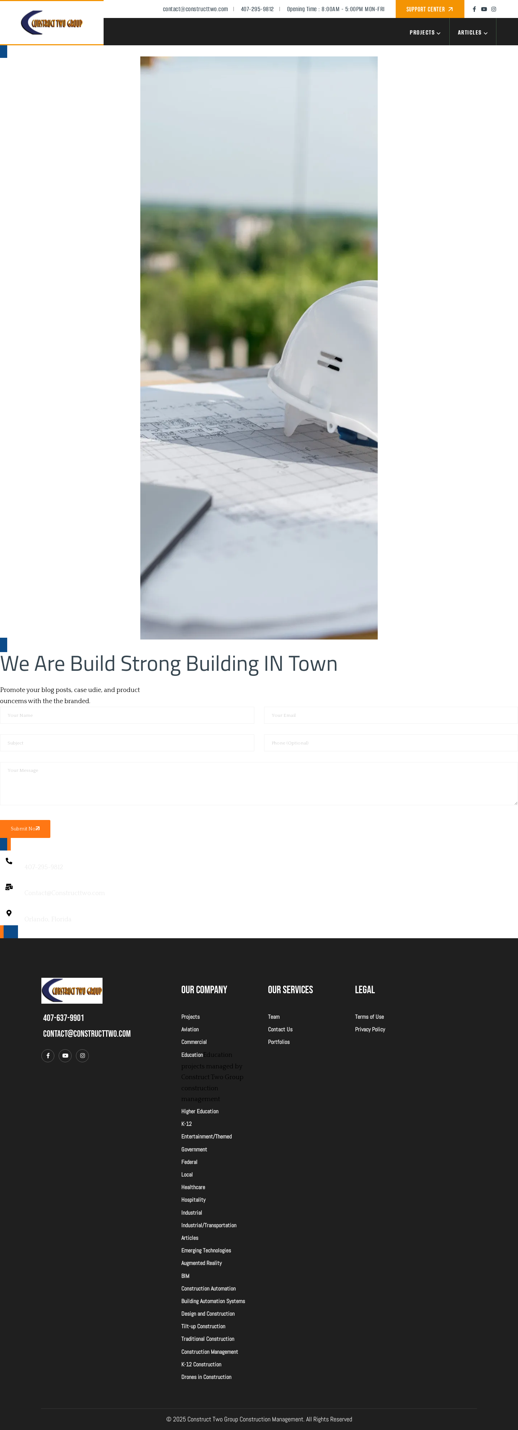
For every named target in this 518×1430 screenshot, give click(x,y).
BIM (185, 1276)
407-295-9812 (43, 867)
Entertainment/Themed (206, 1136)
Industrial (191, 1212)
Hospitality (193, 1200)
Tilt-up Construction (203, 1326)
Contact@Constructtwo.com (64, 893)
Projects (426, 32)
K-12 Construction (201, 1364)
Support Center (426, 9)
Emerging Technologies (206, 1250)
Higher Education (199, 1111)
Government (194, 1149)
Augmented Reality (201, 1263)
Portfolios (279, 1042)
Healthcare (193, 1187)
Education (192, 1055)
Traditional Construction (207, 1339)
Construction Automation (208, 1288)
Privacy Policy (370, 1029)
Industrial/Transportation (208, 1225)
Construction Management (209, 1352)
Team (274, 1017)
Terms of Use (369, 1017)
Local (187, 1174)
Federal (189, 1162)
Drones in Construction (206, 1377)
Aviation (190, 1029)
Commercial (194, 1042)
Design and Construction (208, 1313)
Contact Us (280, 1029)
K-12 (186, 1124)
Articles (474, 32)
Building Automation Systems (213, 1301)
